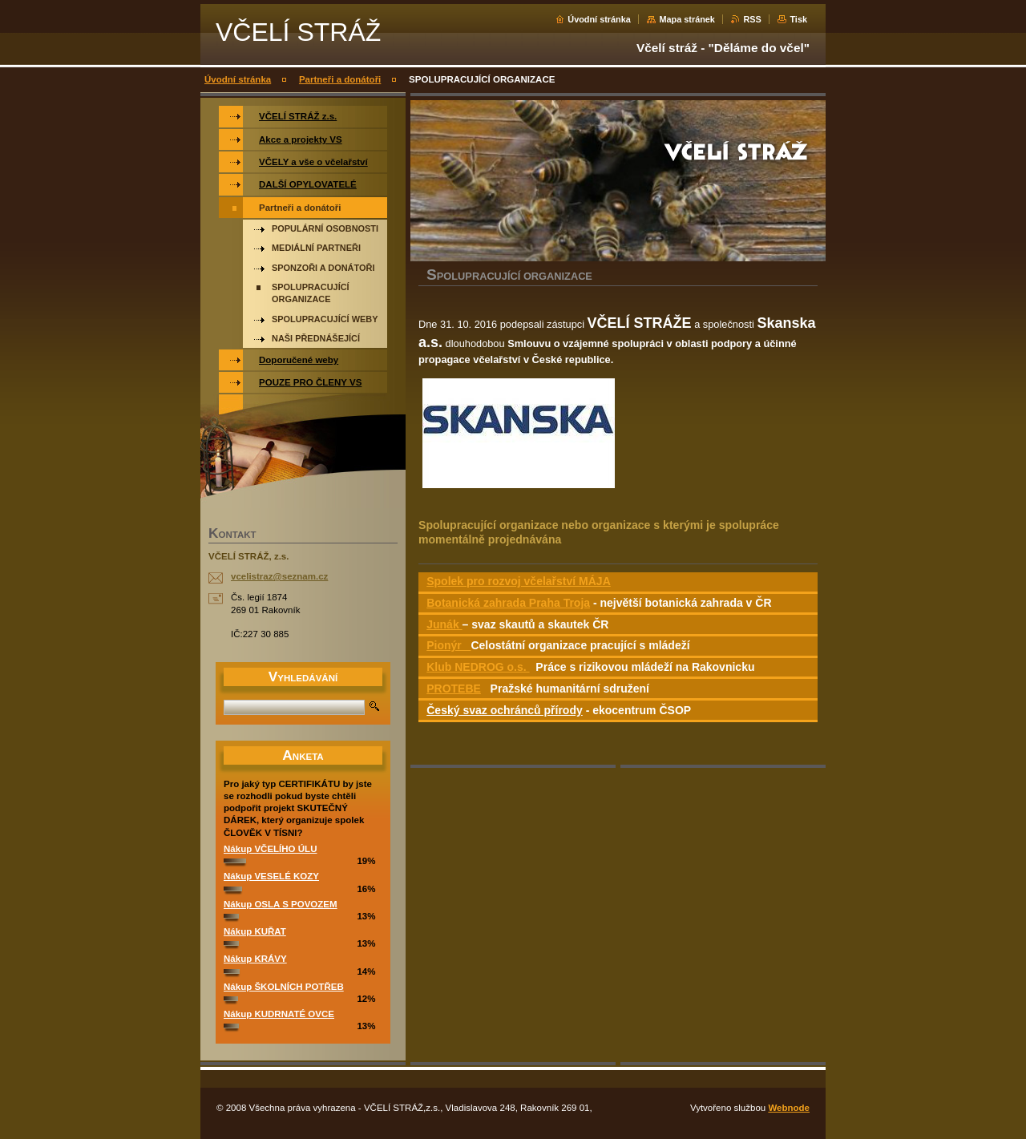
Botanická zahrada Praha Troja (508, 602)
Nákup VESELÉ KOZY (271, 876)
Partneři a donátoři (340, 79)
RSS (752, 19)
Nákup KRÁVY (255, 958)
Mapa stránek (687, 19)
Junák (444, 624)
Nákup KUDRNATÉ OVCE (279, 1014)
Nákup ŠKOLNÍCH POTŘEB (284, 987)
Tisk (798, 19)
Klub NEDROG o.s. (477, 666)
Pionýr (448, 645)
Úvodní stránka (599, 19)
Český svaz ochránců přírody (504, 710)
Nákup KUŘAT (255, 931)
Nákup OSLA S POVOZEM (280, 904)
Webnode (789, 1108)
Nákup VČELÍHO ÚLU (270, 849)
